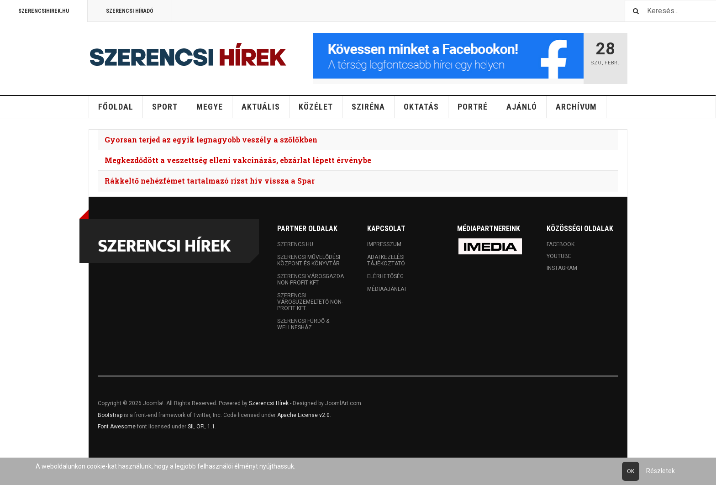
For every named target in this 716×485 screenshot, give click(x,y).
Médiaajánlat (387, 289)
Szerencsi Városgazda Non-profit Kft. (310, 279)
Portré (473, 106)
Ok (630, 471)
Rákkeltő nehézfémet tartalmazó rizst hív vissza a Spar (210, 180)
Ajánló (521, 106)
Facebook (560, 244)
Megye (209, 106)
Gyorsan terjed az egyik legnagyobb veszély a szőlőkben (211, 139)
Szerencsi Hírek (269, 403)
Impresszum (384, 244)
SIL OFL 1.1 (201, 426)
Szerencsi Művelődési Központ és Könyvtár (308, 260)
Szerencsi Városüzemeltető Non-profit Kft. (310, 301)
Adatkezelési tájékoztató (386, 260)
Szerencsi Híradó (129, 11)
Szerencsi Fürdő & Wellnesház (303, 324)
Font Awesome (117, 426)
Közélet (316, 106)
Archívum (576, 106)
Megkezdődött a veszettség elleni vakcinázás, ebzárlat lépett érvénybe (238, 160)
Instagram (562, 268)
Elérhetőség (385, 276)
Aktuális (261, 106)
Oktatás (421, 106)
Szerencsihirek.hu (43, 11)
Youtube (559, 256)
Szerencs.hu (295, 244)
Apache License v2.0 (303, 415)
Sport (165, 106)
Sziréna (368, 106)
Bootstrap (110, 415)
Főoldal (115, 106)
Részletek (660, 470)
